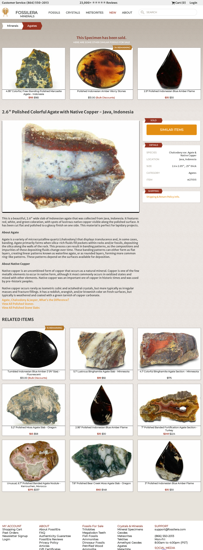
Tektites (122, 539)
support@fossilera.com (170, 529)
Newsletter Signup (15, 536)
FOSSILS (54, 12)
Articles (44, 546)
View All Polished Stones (18, 304)
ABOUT (127, 12)
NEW (112, 12)
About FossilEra (49, 529)
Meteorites (124, 536)
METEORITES (94, 12)
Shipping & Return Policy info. (163, 196)
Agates (192, 172)
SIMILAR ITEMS (171, 130)
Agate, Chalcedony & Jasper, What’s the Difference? (35, 300)
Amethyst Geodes (129, 542)
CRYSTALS (73, 12)
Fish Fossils (90, 536)
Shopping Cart (12, 529)
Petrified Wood (92, 546)
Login (193, 2)
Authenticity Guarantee (55, 536)
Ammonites (90, 539)
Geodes (122, 532)
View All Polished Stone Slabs (21, 307)
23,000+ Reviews (98, 2)
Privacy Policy (48, 542)
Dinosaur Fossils (93, 542)
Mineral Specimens (130, 529)
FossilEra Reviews (51, 539)
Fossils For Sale (92, 526)
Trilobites (88, 529)
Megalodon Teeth (94, 532)
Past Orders (10, 532)
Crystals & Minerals (130, 526)
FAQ (42, 532)
